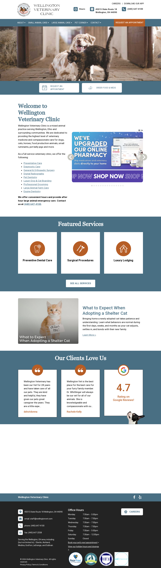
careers (132, 511)
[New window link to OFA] (107, 559)
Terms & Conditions (40, 565)
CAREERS (116, 3)
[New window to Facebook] (134, 498)
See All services (80, 283)
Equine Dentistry (32, 191)
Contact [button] (96, 23)
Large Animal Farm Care (36, 187)
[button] (139, 130)
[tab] (92, 186)
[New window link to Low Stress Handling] (91, 559)
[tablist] (107, 186)
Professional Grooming (36, 184)
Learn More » (89, 335)
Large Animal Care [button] (62, 23)
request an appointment (53, 88)
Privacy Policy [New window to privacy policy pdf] (25, 565)
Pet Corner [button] (81, 23)
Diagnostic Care (32, 166)
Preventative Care (33, 163)
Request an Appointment (129, 22)
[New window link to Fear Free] (76, 559)
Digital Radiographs (34, 173)
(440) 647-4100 (32, 204)
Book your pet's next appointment (82, 542)
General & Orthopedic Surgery (39, 170)
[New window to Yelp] (140, 498)
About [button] (21, 23)
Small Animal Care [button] (38, 23)
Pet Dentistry (30, 177)
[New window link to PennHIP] (122, 559)
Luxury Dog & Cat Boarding (37, 180)
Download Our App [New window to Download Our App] (134, 3)
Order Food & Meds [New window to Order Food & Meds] (102, 87)
